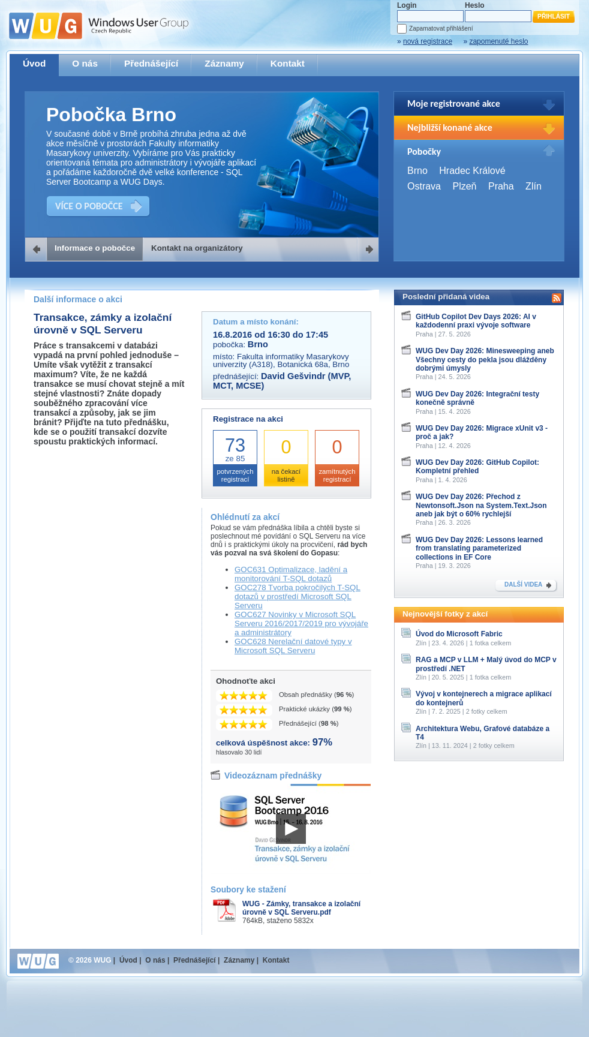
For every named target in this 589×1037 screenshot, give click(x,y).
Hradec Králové (472, 171)
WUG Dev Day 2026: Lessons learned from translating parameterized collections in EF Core (479, 548)
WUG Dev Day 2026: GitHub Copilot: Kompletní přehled (477, 466)
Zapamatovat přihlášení (441, 28)
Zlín (533, 186)
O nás (85, 63)
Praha (501, 186)
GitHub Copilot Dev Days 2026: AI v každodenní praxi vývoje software (476, 320)
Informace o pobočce (95, 248)
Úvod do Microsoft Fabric (459, 634)
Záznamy (224, 63)
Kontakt (288, 63)
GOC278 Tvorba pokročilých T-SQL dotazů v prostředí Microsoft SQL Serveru (297, 596)
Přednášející (151, 63)
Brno (417, 171)
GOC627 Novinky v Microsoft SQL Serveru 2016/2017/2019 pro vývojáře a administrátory (301, 623)
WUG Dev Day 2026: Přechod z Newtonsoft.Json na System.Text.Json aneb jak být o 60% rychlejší (481, 505)
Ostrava (424, 186)
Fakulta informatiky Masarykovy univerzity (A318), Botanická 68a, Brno (281, 360)
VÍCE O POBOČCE (89, 206)
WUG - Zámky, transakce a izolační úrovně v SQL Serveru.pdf (301, 908)
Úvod (34, 63)
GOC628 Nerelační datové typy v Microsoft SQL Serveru (293, 646)
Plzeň (464, 186)
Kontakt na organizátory (197, 248)
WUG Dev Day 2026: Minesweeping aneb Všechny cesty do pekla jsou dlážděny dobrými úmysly (485, 359)
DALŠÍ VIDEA (523, 584)
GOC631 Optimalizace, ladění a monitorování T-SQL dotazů (291, 574)
